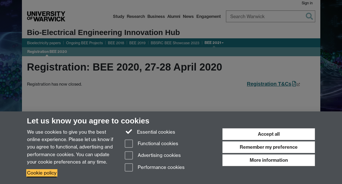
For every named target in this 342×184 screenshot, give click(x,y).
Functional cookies (151, 144)
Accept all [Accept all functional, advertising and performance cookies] (269, 134)
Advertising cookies (153, 155)
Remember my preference (269, 147)
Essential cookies (150, 131)
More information (269, 160)
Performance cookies (155, 167)
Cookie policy (42, 173)
